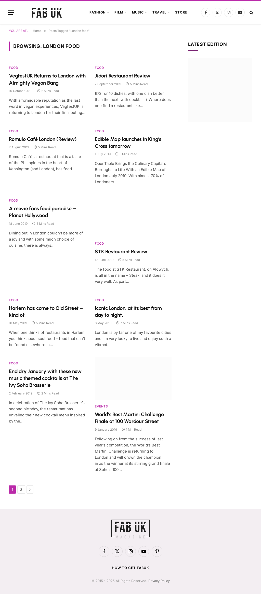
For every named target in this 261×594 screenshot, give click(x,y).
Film (118, 12)
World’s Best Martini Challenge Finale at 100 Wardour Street (129, 417)
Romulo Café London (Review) (43, 139)
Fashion (97, 12)
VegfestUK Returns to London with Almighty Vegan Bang (47, 79)
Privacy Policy (159, 581)
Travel (159, 12)
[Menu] (11, 12)
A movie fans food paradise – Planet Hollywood (42, 211)
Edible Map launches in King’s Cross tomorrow (128, 142)
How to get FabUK (130, 568)
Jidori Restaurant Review (122, 76)
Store (181, 12)
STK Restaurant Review (121, 251)
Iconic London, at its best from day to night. (128, 311)
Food (13, 68)
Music (138, 12)
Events (101, 406)
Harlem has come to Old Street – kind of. (46, 311)
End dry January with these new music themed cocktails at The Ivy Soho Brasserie (45, 378)
